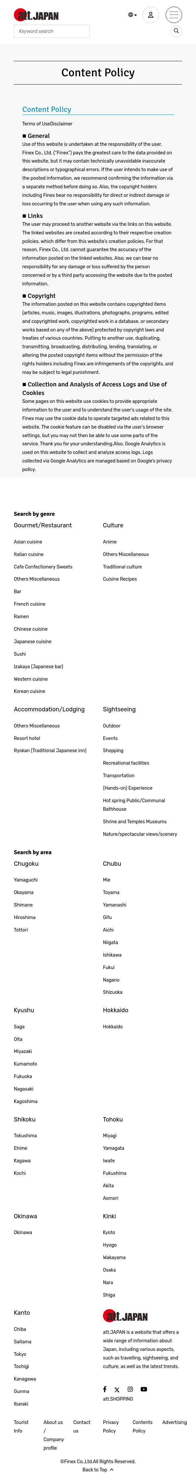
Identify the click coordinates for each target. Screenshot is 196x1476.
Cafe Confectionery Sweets (43, 567)
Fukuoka (23, 1076)
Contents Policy (142, 1427)
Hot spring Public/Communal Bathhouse (134, 805)
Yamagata (113, 1148)
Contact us (81, 1427)
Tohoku (113, 1119)
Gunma (21, 1391)
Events (110, 738)
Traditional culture (122, 567)
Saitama (22, 1342)
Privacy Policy (111, 1427)
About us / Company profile (54, 1435)
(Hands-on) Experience (127, 788)
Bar (17, 591)
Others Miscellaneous (37, 579)
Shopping (113, 750)
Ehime (20, 1148)
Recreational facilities (126, 763)
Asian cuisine (28, 542)
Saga (19, 1027)
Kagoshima (26, 1101)
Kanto (22, 1312)
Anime (110, 542)
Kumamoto (25, 1064)
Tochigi (21, 1366)
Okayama (23, 892)
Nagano (111, 980)
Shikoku (25, 1119)
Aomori (110, 1198)
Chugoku (26, 863)
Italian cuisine (29, 554)
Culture (113, 525)
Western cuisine (31, 679)
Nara (108, 1282)
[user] (151, 15)
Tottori (21, 930)
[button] (132, 15)
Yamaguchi (26, 880)
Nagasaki (23, 1089)
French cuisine (30, 604)
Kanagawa (25, 1379)
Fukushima (114, 1173)
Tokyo (20, 1354)
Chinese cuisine (31, 629)
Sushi (20, 654)
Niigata (110, 942)
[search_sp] (176, 31)
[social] (105, 1389)
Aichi (108, 930)
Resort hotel (27, 738)
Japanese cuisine (32, 642)
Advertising (174, 1422)
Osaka (109, 1270)
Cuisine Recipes (120, 579)
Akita (108, 1186)
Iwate (109, 1161)
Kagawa (22, 1161)
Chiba (20, 1329)
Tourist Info (21, 1427)
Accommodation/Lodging (49, 709)
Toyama (111, 892)
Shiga (109, 1295)
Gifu (107, 917)
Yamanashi (114, 905)
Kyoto (109, 1232)
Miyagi (109, 1136)
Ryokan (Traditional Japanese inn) (50, 750)
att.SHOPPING (118, 1399)
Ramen (21, 616)
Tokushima (25, 1136)
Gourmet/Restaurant (43, 525)
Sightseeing (119, 709)
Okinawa (25, 1216)
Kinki (109, 1216)
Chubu (112, 863)
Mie (106, 880)
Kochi (20, 1173)
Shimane (23, 905)
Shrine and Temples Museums (135, 822)
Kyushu (24, 1010)
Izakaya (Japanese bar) (38, 667)
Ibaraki (21, 1404)
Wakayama (114, 1257)
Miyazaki (23, 1051)
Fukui (109, 967)
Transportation (119, 775)
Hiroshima (25, 917)
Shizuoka (112, 992)
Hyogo (110, 1245)
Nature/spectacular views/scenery (140, 834)
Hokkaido (115, 1010)
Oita (18, 1039)
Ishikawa (112, 955)
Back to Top (98, 1470)
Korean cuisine (29, 691)
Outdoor (111, 726)
